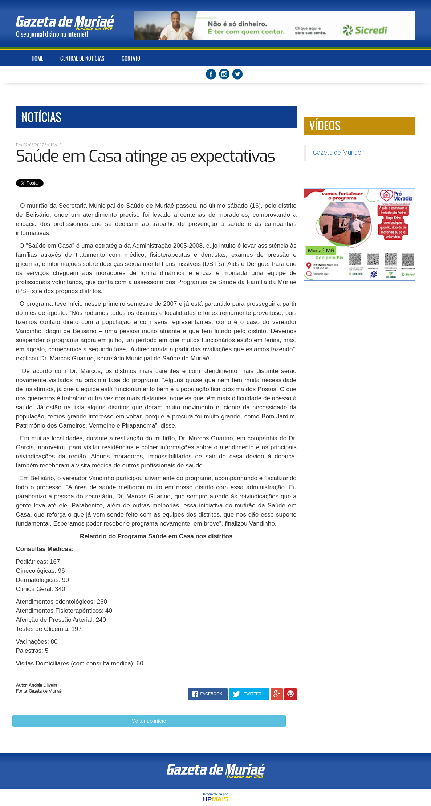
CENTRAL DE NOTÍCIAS (82, 58)
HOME (37, 58)
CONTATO (131, 58)
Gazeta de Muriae (337, 152)
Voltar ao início (149, 721)
